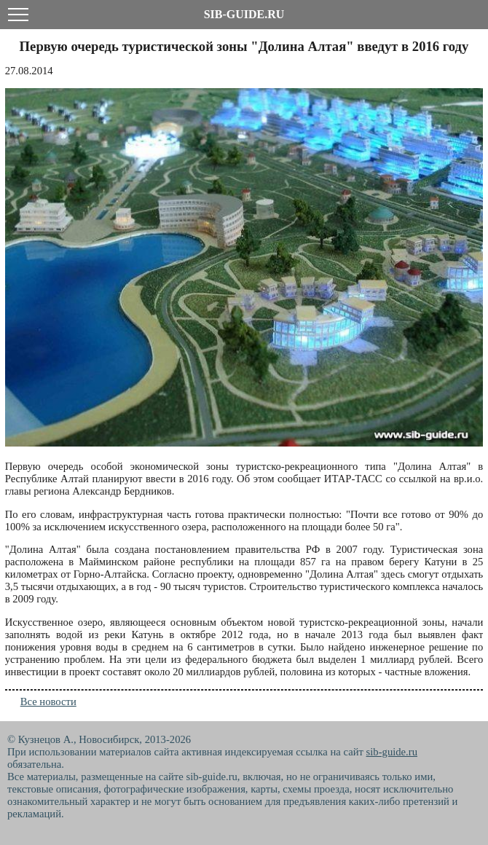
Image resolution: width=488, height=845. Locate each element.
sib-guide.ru (391, 752)
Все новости (48, 701)
